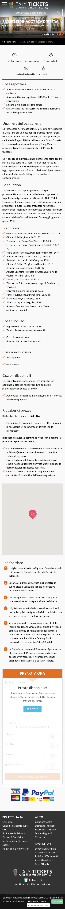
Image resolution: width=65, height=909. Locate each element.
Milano (22, 41)
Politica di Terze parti (46, 856)
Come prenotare (43, 821)
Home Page (11, 41)
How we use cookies (38, 905)
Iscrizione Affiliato (45, 852)
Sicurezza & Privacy (45, 829)
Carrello (58, 20)
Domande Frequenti (45, 825)
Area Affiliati (42, 863)
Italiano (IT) (32, 20)
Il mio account (44, 20)
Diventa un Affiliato (45, 848)
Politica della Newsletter (15, 848)
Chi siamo (7, 821)
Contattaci (40, 837)
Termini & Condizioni (13, 837)
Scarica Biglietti (43, 833)
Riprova (32, 709)
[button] (32, 514)
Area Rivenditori (44, 860)
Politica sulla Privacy (13, 833)
